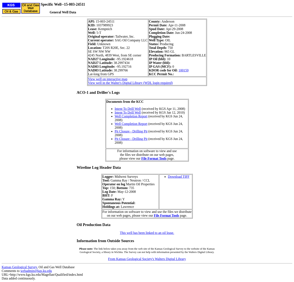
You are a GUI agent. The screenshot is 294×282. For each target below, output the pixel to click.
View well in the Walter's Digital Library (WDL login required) (130, 83)
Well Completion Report (131, 116)
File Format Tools (154, 158)
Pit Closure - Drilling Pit (131, 131)
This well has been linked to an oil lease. (147, 233)
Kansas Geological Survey (19, 267)
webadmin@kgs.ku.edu (36, 271)
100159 (184, 70)
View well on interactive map (107, 79)
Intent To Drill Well (128, 109)
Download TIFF (178, 176)
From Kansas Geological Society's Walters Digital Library (147, 259)
